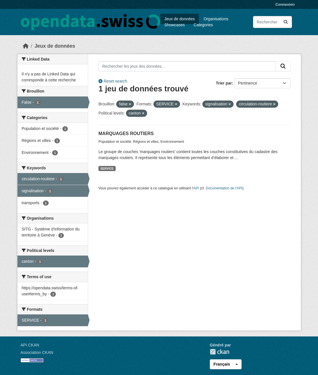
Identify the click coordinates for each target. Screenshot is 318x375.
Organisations (216, 19)
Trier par (224, 83)
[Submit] (285, 22)
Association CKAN (37, 352)
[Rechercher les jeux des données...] (272, 22)
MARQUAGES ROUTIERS (126, 133)
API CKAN (30, 345)
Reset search (112, 81)
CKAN (219, 352)
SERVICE (107, 168)
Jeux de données (179, 19)
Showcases (174, 25)
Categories (203, 25)
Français (222, 364)
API (196, 188)
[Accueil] (26, 46)
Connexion (285, 4)
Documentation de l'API (224, 188)
